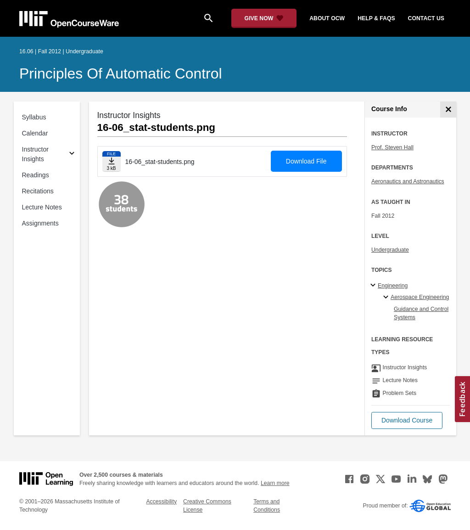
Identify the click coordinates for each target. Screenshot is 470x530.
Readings (35, 175)
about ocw (327, 18)
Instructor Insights (35, 154)
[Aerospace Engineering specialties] (387, 298)
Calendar (35, 133)
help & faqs (376, 18)
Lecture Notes (42, 207)
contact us (426, 18)
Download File (306, 161)
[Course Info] (448, 109)
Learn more (275, 483)
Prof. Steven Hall (392, 147)
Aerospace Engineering (420, 297)
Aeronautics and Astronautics (407, 181)
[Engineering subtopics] (374, 286)
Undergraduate (390, 250)
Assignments (40, 223)
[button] (406, 420)
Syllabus (34, 117)
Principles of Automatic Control (120, 73)
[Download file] (111, 161)
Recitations (38, 191)
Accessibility (161, 501)
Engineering (393, 285)
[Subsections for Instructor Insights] (72, 154)
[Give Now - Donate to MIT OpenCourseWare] (264, 18)
